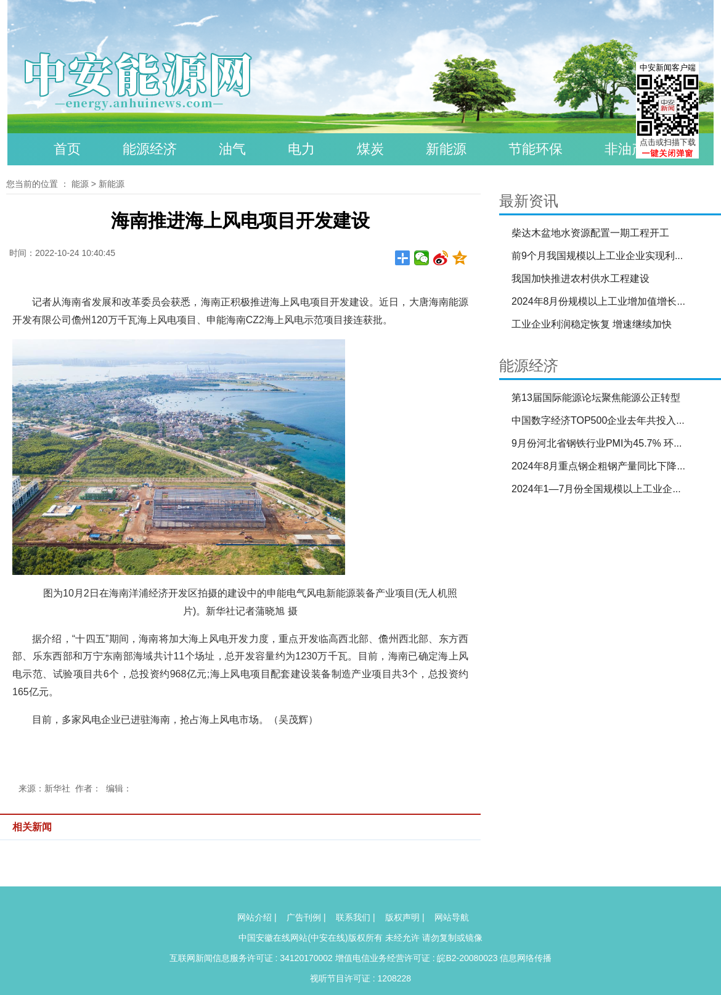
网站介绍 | (257, 917)
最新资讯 (528, 200)
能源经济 (150, 149)
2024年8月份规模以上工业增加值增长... (598, 301)
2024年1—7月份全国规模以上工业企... (596, 489)
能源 (80, 184)
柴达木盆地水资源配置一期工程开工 (590, 233)
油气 (232, 149)
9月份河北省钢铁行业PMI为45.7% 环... (596, 443)
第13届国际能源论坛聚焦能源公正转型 (595, 397)
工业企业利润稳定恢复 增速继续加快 (591, 324)
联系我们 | (355, 917)
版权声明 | (405, 917)
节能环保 (535, 149)
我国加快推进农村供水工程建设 (580, 278)
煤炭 (370, 149)
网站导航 (451, 917)
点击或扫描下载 (668, 142)
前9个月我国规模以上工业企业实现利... (597, 255)
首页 (67, 149)
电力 (301, 149)
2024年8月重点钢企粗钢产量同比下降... (598, 466)
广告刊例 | (306, 917)
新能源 (446, 149)
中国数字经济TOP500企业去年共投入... (598, 420)
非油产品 (632, 149)
